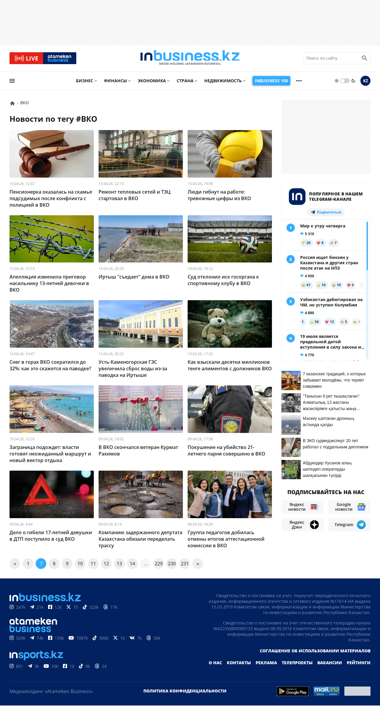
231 (185, 565)
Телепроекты (297, 664)
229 (159, 565)
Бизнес (84, 82)
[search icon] (364, 59)
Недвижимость (223, 82)
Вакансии (329, 664)
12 (106, 565)
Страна (185, 82)
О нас (215, 664)
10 (80, 565)
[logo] (190, 59)
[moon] (353, 82)
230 (172, 565)
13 (119, 565)
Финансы (115, 82)
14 (132, 565)
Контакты (239, 664)
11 (93, 565)
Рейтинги (358, 664)
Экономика (152, 82)
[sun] (336, 82)
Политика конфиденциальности (185, 692)
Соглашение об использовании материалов (315, 652)
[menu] (12, 82)
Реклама (266, 664)
